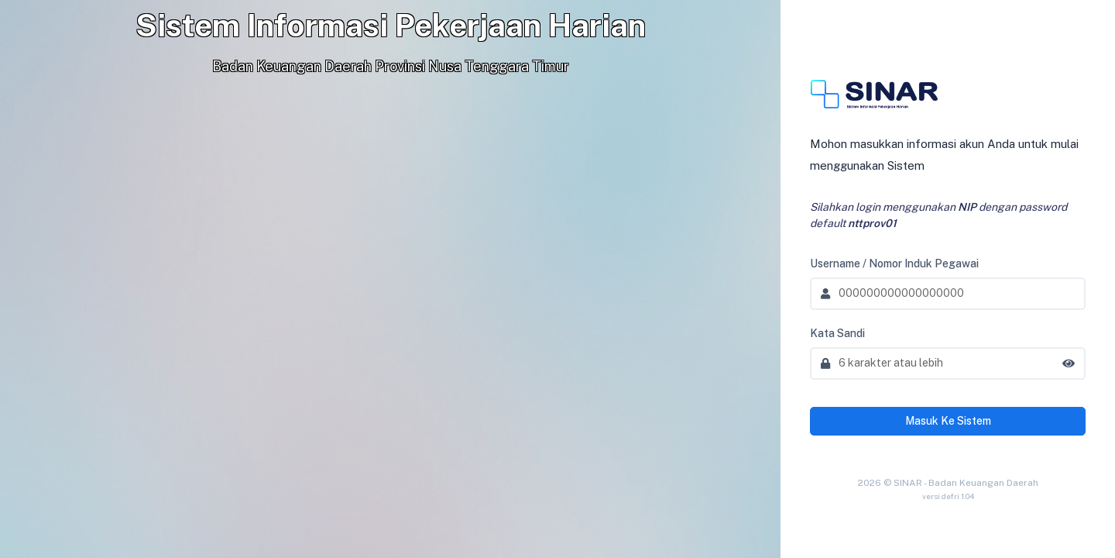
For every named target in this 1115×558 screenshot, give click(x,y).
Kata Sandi (837, 333)
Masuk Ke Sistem (948, 421)
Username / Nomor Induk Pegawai (894, 263)
